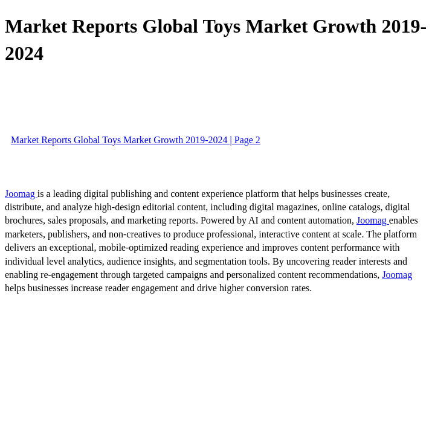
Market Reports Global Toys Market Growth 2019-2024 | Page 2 (135, 140)
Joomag (21, 193)
